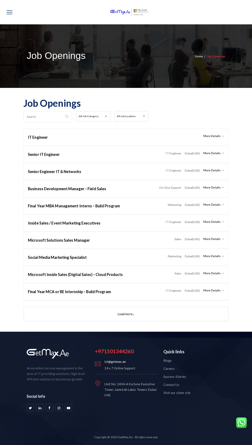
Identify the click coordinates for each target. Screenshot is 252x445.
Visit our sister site (176, 393)
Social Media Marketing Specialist (57, 257)
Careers (169, 368)
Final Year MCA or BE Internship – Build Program (69, 291)
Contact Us (171, 385)
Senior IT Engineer (44, 154)
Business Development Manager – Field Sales (67, 188)
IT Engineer (38, 137)
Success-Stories (174, 376)
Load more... (126, 314)
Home (199, 56)
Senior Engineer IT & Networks (54, 171)
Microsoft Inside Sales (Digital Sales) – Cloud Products (75, 274)
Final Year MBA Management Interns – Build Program (74, 206)
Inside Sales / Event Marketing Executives (64, 223)
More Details (213, 136)
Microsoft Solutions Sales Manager (59, 240)
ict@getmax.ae (115, 361)
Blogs (167, 360)
